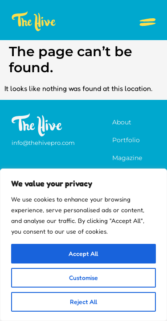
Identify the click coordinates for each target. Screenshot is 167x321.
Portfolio (126, 140)
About (121, 122)
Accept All (83, 253)
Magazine (127, 158)
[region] (83, 245)
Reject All (84, 301)
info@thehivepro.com (43, 142)
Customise (83, 277)
